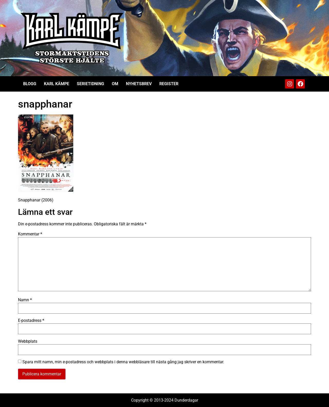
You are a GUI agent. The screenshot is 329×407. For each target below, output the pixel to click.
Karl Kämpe (56, 83)
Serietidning (90, 83)
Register (168, 83)
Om (115, 83)
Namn (25, 300)
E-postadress (31, 320)
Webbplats (27, 341)
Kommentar (30, 234)
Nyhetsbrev (139, 83)
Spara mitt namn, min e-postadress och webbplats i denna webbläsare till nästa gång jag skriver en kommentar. (123, 362)
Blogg (29, 83)
